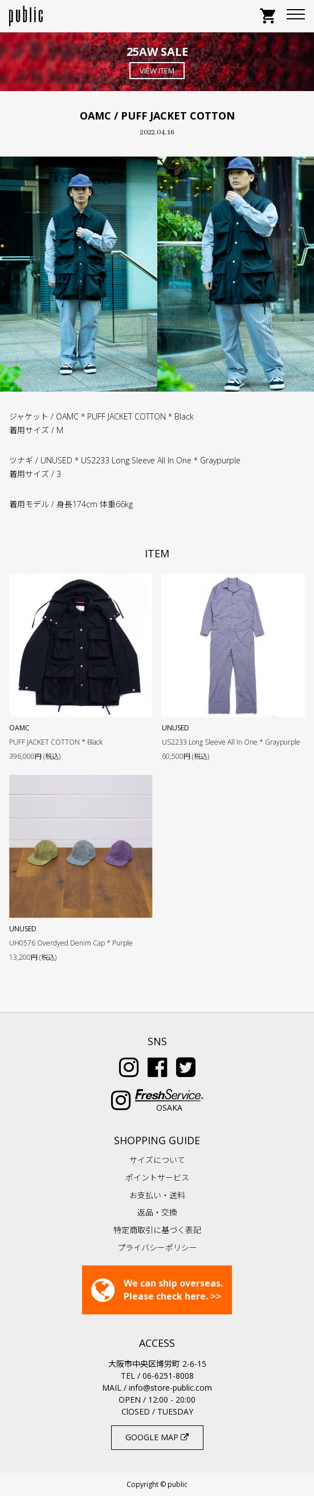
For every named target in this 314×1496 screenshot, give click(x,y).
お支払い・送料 (157, 1195)
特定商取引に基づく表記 (157, 1229)
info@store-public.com (170, 1387)
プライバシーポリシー (157, 1247)
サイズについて (157, 1159)
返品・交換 (157, 1212)
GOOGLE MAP (157, 1437)
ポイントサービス (157, 1177)
